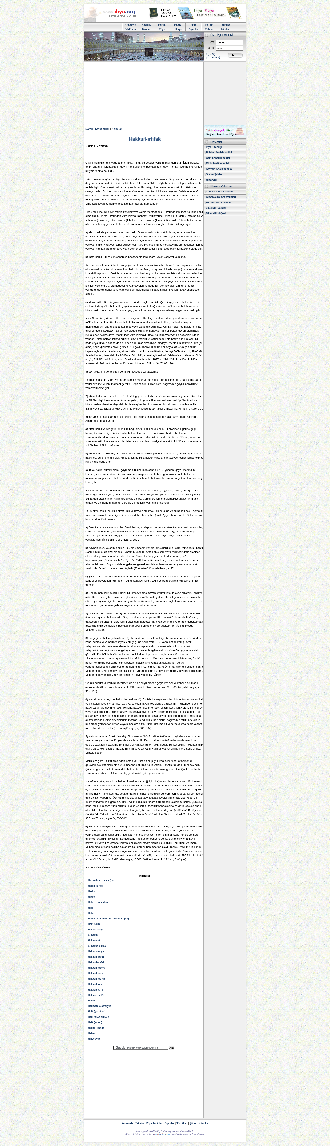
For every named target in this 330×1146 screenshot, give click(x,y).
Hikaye (178, 29)
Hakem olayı (95, 929)
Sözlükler (130, 29)
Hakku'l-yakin (96, 984)
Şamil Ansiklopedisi (218, 158)
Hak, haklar (94, 924)
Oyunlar (193, 29)
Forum (209, 24)
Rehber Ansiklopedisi (219, 152)
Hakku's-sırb (95, 989)
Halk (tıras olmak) (98, 1017)
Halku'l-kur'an (96, 1027)
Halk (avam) (95, 1022)
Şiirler (193, 1123)
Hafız (91, 913)
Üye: (212, 42)
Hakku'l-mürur (96, 978)
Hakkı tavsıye (96, 951)
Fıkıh (193, 24)
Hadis (177, 24)
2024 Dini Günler (216, 208)
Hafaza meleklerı (98, 902)
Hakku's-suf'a (96, 995)
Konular (117, 128)
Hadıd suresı (95, 885)
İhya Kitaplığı (214, 147)
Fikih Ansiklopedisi (217, 163)
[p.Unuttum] (213, 57)
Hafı (90, 907)
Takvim (146, 29)
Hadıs (91, 891)
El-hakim (93, 935)
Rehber (209, 29)
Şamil (89, 128)
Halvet (92, 1033)
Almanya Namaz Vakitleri (221, 197)
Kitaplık (203, 1123)
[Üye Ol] (210, 54)
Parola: (211, 47)
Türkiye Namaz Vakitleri (220, 191)
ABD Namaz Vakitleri (218, 202)
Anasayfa (130, 24)
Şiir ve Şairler (214, 174)
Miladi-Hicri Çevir (216, 213)
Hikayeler (211, 179)
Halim (91, 1000)
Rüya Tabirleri (154, 1123)
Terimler (225, 24)
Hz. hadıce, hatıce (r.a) (101, 880)
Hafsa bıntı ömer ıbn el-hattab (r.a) (108, 918)
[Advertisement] (165, 93)
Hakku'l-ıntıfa (96, 956)
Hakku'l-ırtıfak (96, 962)
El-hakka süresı (97, 945)
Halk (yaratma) (96, 1011)
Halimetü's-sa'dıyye (99, 1006)
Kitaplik (146, 24)
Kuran (162, 24)
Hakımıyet (94, 940)
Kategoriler (102, 128)
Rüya (162, 29)
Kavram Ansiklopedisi (219, 168)
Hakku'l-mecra (96, 967)
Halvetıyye (94, 1038)
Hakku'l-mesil (96, 973)
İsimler (225, 29)
